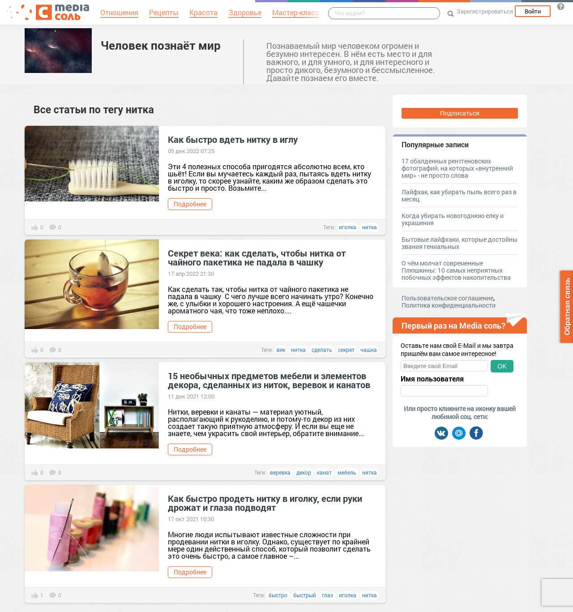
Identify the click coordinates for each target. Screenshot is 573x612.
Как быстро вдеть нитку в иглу (233, 139)
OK (501, 366)
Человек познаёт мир (161, 45)
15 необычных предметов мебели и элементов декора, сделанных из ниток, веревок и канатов (269, 380)
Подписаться (459, 113)
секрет (346, 349)
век (281, 349)
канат (324, 472)
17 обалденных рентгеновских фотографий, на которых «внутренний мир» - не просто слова (457, 168)
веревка (280, 472)
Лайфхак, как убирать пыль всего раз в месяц (459, 195)
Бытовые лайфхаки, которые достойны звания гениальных (459, 243)
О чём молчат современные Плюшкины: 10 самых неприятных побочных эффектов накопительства (456, 270)
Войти (533, 11)
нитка (369, 227)
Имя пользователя (432, 379)
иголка (347, 227)
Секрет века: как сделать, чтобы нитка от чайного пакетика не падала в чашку (257, 257)
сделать (322, 349)
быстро (278, 595)
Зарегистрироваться (485, 11)
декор (303, 472)
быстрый (304, 595)
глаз (327, 595)
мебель (347, 472)
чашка (368, 349)
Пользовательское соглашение (447, 298)
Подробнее (190, 204)
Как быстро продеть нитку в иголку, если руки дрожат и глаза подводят (265, 503)
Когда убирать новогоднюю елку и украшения (453, 219)
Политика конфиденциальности (449, 305)
